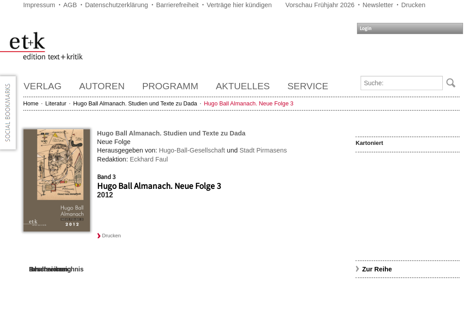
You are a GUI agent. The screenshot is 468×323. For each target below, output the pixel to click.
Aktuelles (243, 86)
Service (307, 86)
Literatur (56, 103)
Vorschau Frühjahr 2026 (320, 5)
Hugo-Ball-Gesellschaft (192, 150)
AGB (70, 5)
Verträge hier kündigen (239, 5)
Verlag (43, 86)
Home (31, 103)
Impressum (39, 5)
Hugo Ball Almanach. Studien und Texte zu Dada (135, 103)
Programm (170, 86)
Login (365, 28)
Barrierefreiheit (177, 5)
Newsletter (378, 5)
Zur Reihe (377, 269)
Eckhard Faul (149, 159)
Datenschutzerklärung (116, 5)
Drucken (413, 5)
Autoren (102, 86)
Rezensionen (48, 269)
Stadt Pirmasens (263, 150)
